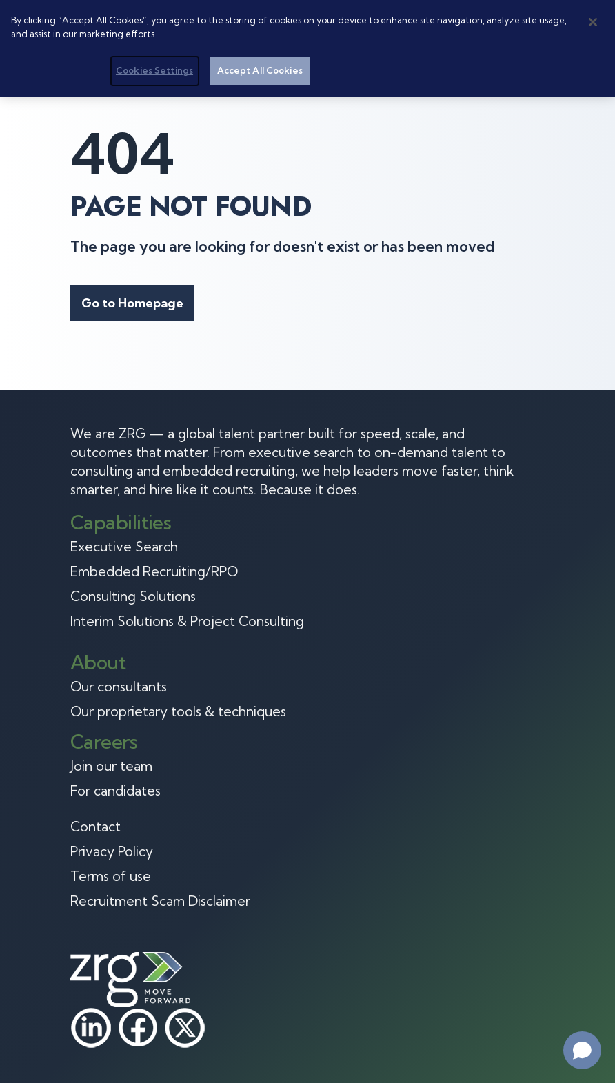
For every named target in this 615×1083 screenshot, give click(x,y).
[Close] (593, 22)
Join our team (111, 766)
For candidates (115, 791)
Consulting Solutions (133, 596)
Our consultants (118, 687)
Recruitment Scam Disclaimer (160, 901)
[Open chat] (582, 1050)
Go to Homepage (132, 303)
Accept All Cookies (260, 70)
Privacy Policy (111, 851)
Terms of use (110, 876)
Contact (95, 826)
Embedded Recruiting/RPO (154, 571)
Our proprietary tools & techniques (178, 711)
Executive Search (124, 547)
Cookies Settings (154, 70)
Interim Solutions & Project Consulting (187, 621)
